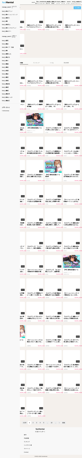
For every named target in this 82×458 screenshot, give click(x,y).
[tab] (21, 62)
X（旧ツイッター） (40, 431)
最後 (63, 422)
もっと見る (77, 7)
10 (51, 422)
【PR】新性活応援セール (34, 128)
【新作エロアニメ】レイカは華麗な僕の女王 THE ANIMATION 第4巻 (53, 27)
